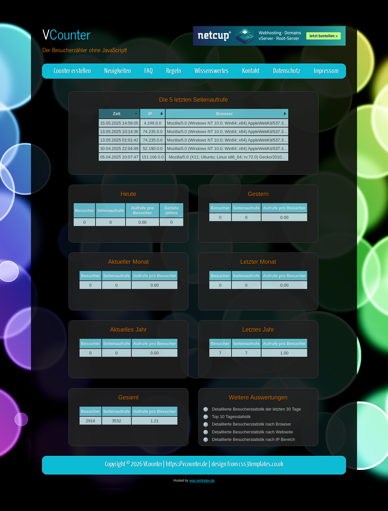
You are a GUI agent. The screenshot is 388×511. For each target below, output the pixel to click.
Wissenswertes (212, 70)
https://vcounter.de (186, 463)
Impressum (326, 70)
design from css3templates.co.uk (247, 463)
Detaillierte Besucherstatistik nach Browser (251, 424)
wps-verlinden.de (202, 480)
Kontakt (251, 70)
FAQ (148, 70)
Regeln (173, 70)
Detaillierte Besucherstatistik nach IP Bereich (253, 439)
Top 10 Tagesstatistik (231, 416)
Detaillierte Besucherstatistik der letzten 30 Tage (256, 409)
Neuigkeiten (117, 70)
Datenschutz (286, 70)
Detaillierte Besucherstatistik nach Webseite (252, 431)
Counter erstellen (72, 70)
